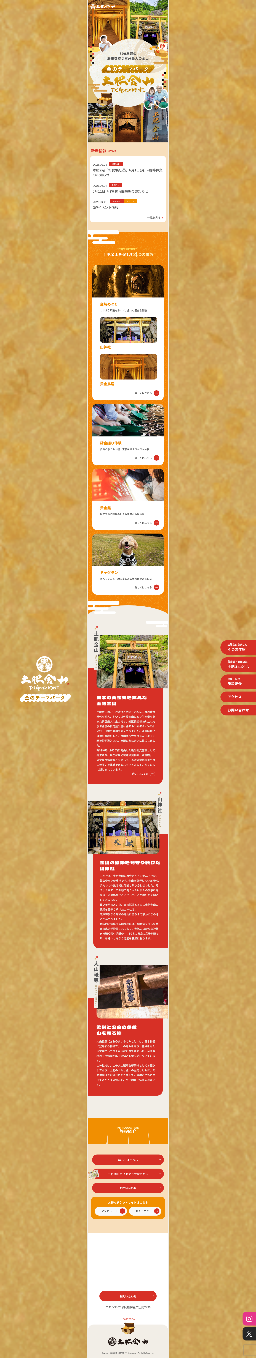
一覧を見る (155, 217)
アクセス (235, 696)
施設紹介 (235, 681)
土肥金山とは (238, 664)
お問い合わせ (238, 710)
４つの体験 (237, 647)
